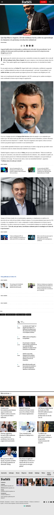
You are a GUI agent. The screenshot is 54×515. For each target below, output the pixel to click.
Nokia (28, 314)
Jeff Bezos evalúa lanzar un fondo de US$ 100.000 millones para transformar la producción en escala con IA (45, 413)
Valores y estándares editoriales (22, 501)
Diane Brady (3, 42)
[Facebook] (44, 502)
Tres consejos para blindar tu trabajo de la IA (26, 435)
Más (29, 322)
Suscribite (43, 1)
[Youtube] (51, 502)
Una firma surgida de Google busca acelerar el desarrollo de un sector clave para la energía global (26, 462)
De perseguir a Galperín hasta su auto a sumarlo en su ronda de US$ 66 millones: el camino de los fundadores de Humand (30, 346)
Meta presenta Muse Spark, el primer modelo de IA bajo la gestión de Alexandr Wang (8, 461)
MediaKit (2, 501)
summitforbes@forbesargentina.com (8, 491)
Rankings (37, 473)
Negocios (24, 473)
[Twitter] (46, 502)
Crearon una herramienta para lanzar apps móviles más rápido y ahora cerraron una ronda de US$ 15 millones (8, 413)
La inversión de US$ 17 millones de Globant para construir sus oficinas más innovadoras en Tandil (44, 171)
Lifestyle (31, 473)
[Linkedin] (53, 502)
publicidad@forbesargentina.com (7, 485)
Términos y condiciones (34, 501)
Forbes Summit (49, 473)
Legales (2, 503)
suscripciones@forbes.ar (5, 494)
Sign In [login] (50, 1)
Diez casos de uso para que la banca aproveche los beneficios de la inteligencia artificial (45, 238)
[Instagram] (48, 502)
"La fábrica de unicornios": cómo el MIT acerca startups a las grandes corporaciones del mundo (45, 438)
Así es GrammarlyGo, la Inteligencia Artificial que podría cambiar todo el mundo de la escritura (18, 171)
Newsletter (7, 501)
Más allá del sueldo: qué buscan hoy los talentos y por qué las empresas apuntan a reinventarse (29, 367)
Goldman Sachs (11, 314)
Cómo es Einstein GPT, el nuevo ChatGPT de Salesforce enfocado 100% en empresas (17, 237)
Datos (2, 314)
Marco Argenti (21, 314)
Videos (43, 473)
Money (17, 473)
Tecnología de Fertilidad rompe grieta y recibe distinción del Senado (16, 286)
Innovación (4, 473)
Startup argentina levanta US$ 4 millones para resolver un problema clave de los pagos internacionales (8, 437)
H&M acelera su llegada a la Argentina (29, 337)
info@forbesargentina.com (9, 487)
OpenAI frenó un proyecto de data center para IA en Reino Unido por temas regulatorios (26, 411)
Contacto (12, 501)
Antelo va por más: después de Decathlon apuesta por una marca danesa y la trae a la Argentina (29, 357)
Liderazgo (11, 473)
